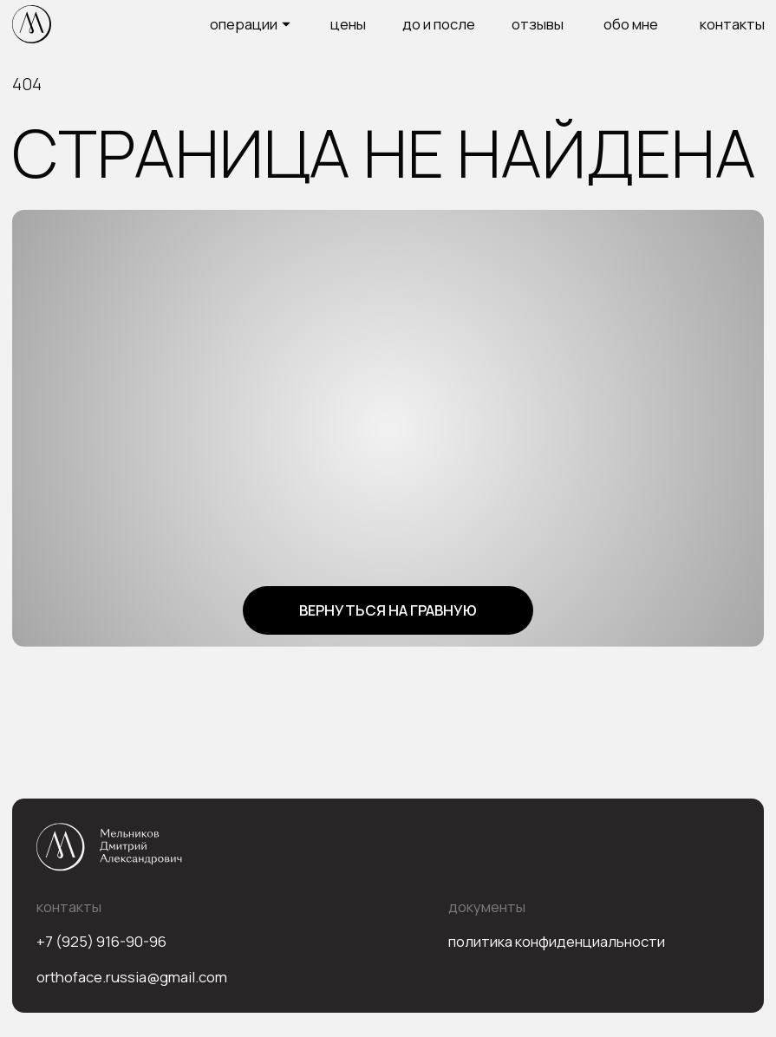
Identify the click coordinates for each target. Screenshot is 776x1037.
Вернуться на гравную (388, 610)
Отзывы (538, 24)
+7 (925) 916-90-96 (101, 941)
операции (243, 24)
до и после (438, 24)
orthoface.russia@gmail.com (131, 977)
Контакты (732, 24)
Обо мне (630, 24)
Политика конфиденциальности (556, 941)
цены (348, 24)
